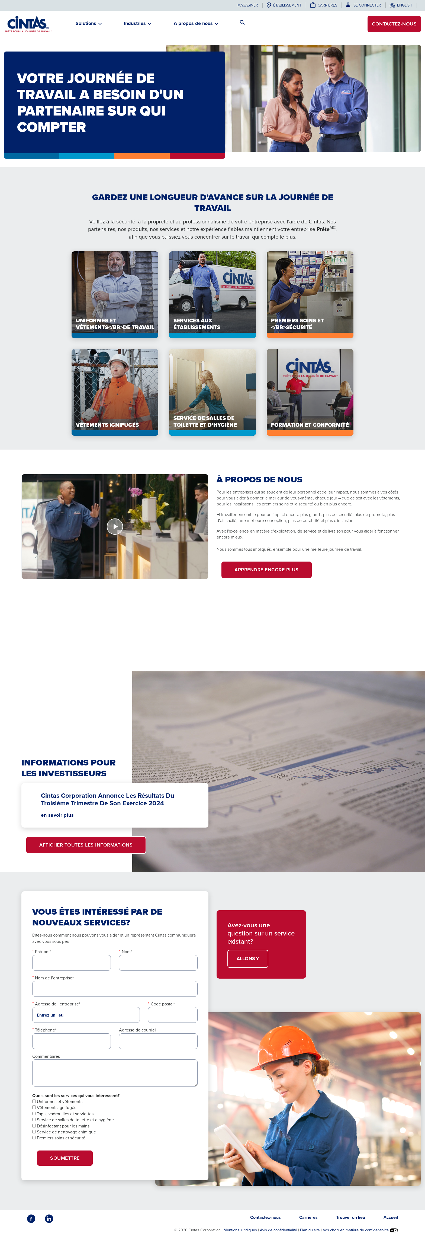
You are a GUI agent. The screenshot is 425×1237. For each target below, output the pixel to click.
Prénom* (43, 951)
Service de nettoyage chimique (64, 1132)
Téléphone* (45, 1030)
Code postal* (163, 1004)
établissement (287, 5)
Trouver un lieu (350, 1217)
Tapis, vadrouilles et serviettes (63, 1114)
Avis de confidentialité (278, 1230)
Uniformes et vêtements (57, 1101)
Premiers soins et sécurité (58, 1138)
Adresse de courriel (137, 1030)
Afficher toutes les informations (86, 844)
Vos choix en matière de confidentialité (360, 1230)
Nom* (127, 951)
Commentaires (46, 1056)
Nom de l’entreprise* (54, 978)
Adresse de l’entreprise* (57, 1004)
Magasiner (247, 5)
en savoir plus (57, 815)
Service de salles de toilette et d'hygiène (73, 1120)
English (404, 5)
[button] (86, 25)
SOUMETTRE (65, 1158)
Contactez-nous (394, 23)
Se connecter (367, 5)
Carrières (327, 5)
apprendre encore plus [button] (266, 569)
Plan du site (310, 1230)
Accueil (391, 1217)
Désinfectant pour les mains (60, 1126)
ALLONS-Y (248, 958)
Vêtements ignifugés (54, 1107)
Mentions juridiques (240, 1230)
